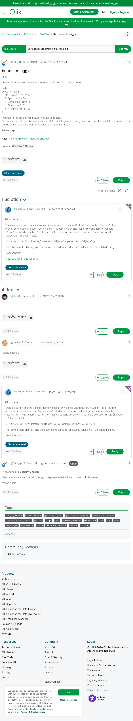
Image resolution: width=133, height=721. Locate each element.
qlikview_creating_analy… (18, 520)
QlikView (45, 34)
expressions (27, 525)
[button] (129, 62)
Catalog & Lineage (12, 623)
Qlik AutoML (8, 594)
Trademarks (93, 670)
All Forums (29, 34)
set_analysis (12, 525)
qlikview (38, 520)
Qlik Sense (7, 589)
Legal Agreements (97, 680)
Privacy (48, 667)
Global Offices (52, 681)
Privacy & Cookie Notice (101, 665)
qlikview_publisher (72, 520)
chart (56, 520)
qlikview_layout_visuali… (77, 515)
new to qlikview (18, 138)
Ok (68, 692)
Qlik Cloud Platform (12, 584)
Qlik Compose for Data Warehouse (21, 614)
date (101, 520)
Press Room (51, 652)
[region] (43, 701)
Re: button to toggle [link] (64, 34)
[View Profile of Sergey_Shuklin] (25, 209)
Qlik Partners (9, 652)
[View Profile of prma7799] (19, 342)
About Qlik (50, 647)
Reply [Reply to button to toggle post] (121, 180)
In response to (20, 471)
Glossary (6, 667)
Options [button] (127, 34)
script (48, 520)
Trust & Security (53, 657)
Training (6, 672)
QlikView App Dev (22, 146)
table (116, 520)
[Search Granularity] (15, 49)
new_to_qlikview (39, 138)
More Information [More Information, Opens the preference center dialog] (68, 700)
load (109, 520)
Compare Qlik (9, 662)
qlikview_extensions (56, 525)
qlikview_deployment (103, 515)
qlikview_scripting (53, 515)
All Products (8, 579)
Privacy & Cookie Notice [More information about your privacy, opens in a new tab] (33, 712)
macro (39, 525)
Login (53, 3)
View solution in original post (21, 258)
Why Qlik (6, 633)
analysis (73, 525)
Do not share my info (99, 690)
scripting (84, 525)
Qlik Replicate (9, 604)
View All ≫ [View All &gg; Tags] (10, 534)
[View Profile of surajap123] (19, 61)
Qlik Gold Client (10, 628)
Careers (48, 672)
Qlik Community (11, 34)
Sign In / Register (120, 12)
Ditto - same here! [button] (13, 173)
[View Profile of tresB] (17, 296)
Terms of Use (95, 675)
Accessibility (51, 662)
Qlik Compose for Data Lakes (18, 609)
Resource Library (11, 647)
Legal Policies (95, 660)
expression (90, 520)
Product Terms (95, 685)
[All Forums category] (6, 554)
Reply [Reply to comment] (115, 274)
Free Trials (7, 657)
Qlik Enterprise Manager (15, 618)
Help (103, 12)
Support (6, 677)
